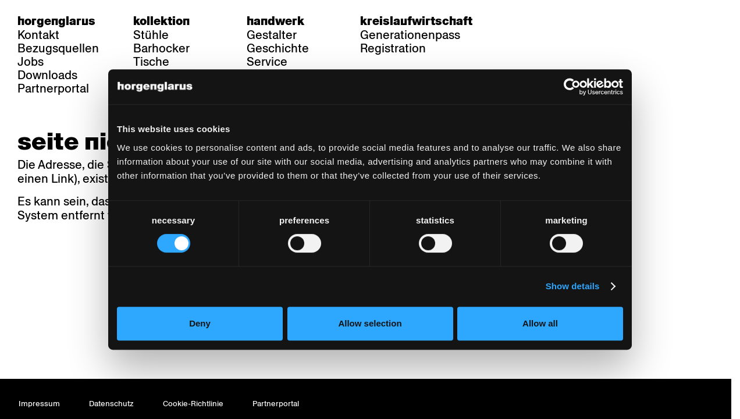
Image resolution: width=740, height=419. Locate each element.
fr (540, 21)
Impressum (39, 403)
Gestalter (272, 35)
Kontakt (38, 35)
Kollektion (161, 21)
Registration (393, 48)
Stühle (151, 35)
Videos (265, 75)
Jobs (30, 62)
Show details (576, 294)
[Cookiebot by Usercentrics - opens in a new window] (576, 93)
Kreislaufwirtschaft (416, 21)
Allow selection (369, 330)
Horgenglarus (56, 21)
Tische (151, 62)
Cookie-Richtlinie (193, 403)
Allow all (542, 330)
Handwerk (275, 21)
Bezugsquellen (58, 48)
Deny (197, 330)
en (563, 21)
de (517, 21)
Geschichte (278, 48)
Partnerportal (53, 88)
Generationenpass (410, 35)
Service (267, 62)
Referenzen (164, 75)
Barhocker (161, 48)
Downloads (47, 75)
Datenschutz (111, 403)
